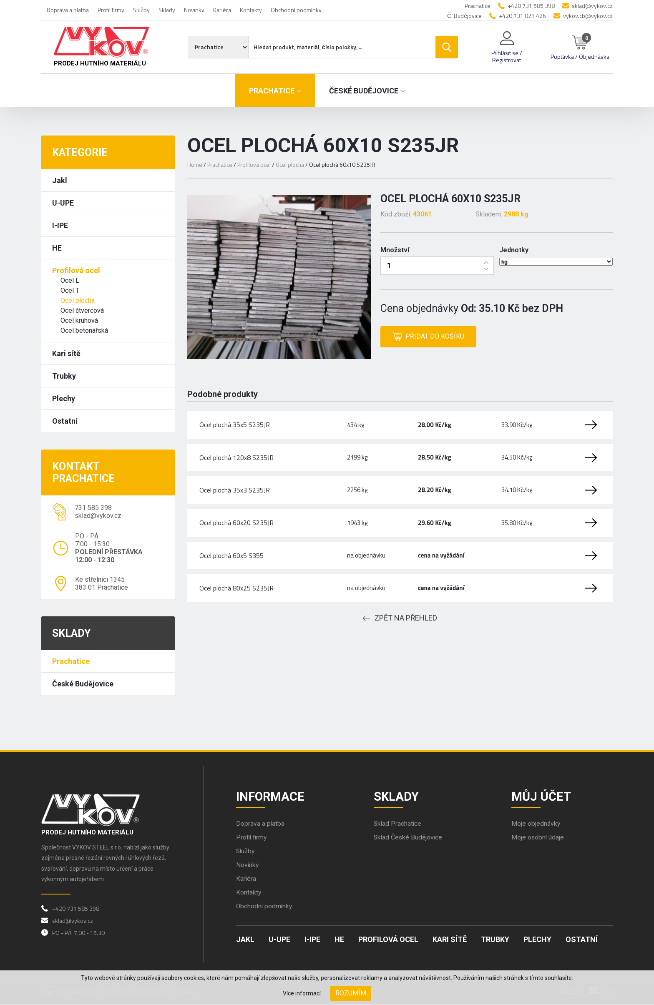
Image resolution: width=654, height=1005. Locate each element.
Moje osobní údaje (538, 838)
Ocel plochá (77, 300)
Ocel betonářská (84, 330)
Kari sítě (66, 353)
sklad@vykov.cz (592, 5)
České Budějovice (82, 683)
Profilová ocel (76, 270)
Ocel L (69, 280)
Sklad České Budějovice (409, 838)
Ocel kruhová (79, 320)
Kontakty (251, 9)
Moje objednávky (536, 825)
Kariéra (222, 9)
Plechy (63, 398)
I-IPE (60, 225)
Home (194, 164)
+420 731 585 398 (531, 5)
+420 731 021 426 (522, 15)
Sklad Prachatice (398, 825)
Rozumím (350, 993)
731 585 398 (93, 508)
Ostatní (65, 421)
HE (57, 248)
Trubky (64, 376)
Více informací (302, 993)
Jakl (59, 180)
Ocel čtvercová (82, 310)
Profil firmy (111, 9)
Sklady (166, 9)
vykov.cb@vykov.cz (588, 15)
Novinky (194, 9)
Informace (271, 796)
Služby (141, 9)
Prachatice (71, 661)
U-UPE (63, 202)
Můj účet (541, 796)
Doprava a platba (68, 9)
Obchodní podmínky (296, 9)
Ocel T (69, 290)
